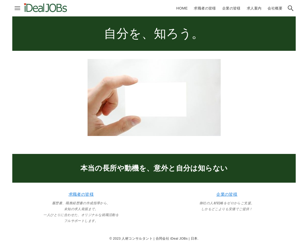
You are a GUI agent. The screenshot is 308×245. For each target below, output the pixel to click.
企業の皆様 (226, 194)
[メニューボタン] (17, 8)
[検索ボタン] (290, 8)
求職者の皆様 (81, 194)
